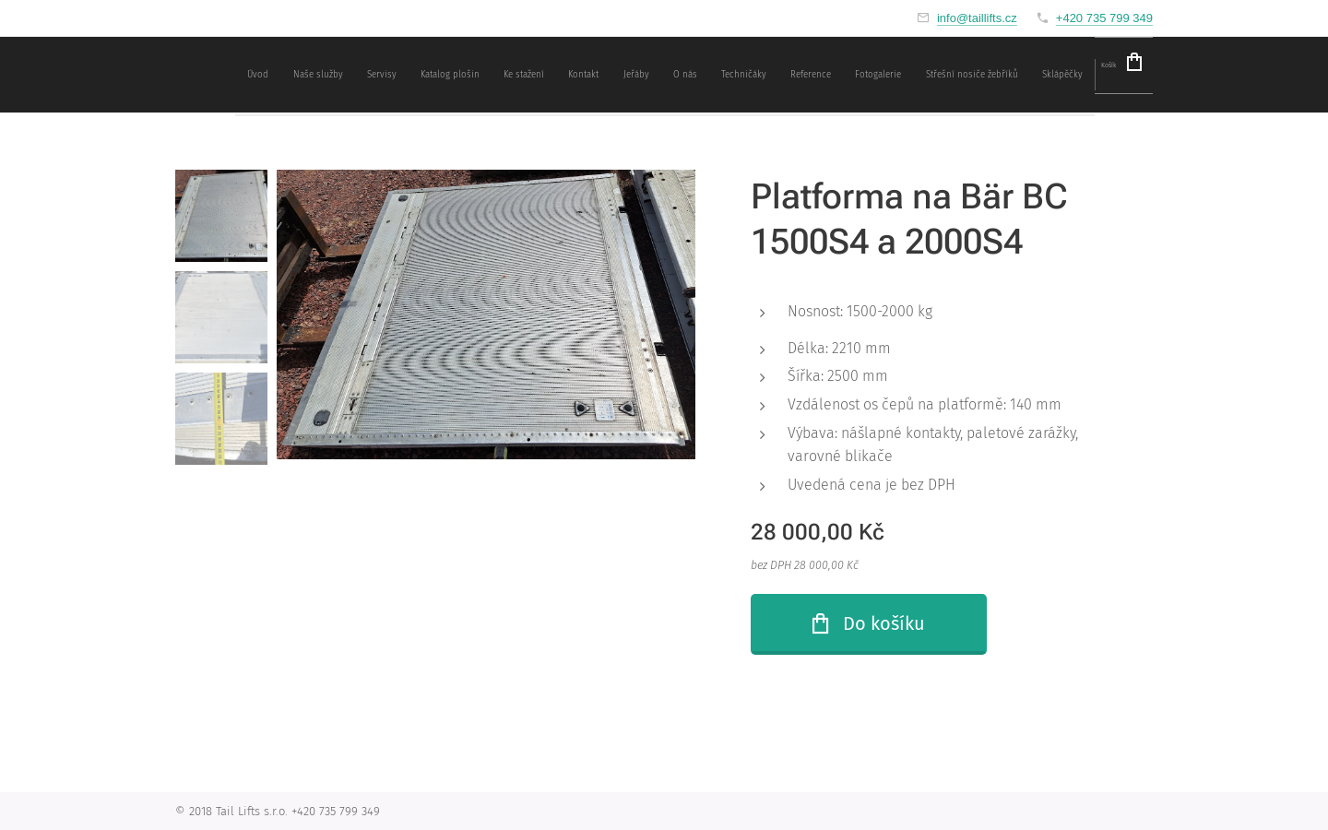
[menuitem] (645, 75)
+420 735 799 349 (1104, 18)
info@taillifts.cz (977, 18)
